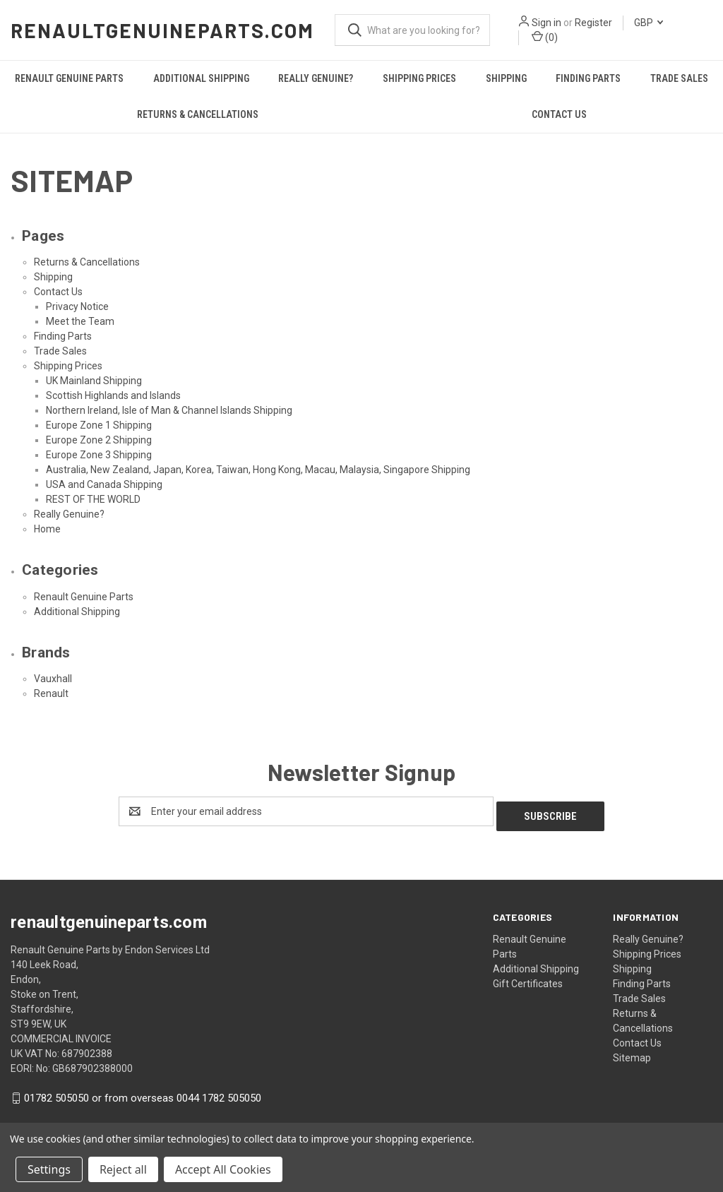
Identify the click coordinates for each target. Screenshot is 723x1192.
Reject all (123, 1169)
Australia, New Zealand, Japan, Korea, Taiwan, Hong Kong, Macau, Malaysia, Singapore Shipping (258, 469)
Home (47, 529)
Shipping (506, 78)
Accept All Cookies (223, 1169)
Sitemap (632, 1053)
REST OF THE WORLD (93, 499)
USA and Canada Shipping (104, 484)
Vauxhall (53, 678)
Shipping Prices (419, 78)
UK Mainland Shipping (94, 380)
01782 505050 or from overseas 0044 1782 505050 (142, 1093)
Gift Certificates (528, 978)
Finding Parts (588, 78)
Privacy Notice (77, 306)
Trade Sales (60, 351)
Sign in (546, 22)
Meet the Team (80, 321)
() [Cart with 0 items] (545, 36)
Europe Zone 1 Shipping (99, 425)
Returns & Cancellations (197, 114)
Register (593, 22)
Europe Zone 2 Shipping (99, 440)
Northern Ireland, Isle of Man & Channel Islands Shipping (169, 410)
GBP (648, 22)
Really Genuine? (315, 78)
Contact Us (559, 114)
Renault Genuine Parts (69, 78)
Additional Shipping (201, 78)
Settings (49, 1169)
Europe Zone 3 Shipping (99, 454)
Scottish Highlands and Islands (113, 395)
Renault (51, 693)
